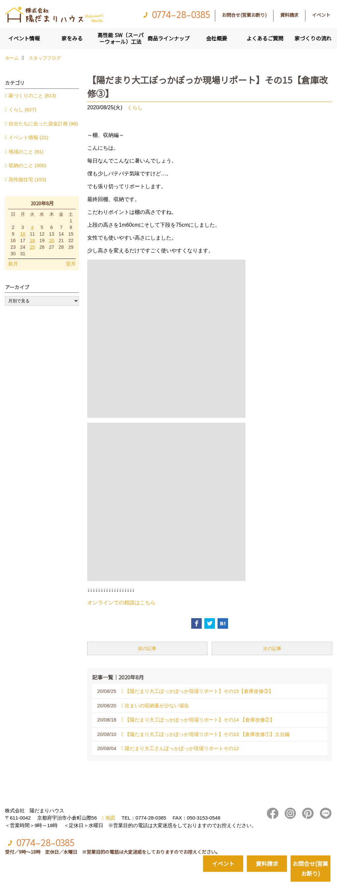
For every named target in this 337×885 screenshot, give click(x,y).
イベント (321, 15)
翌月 (71, 263)
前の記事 (147, 648)
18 (32, 240)
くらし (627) (22, 109)
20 (51, 240)
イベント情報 (24, 38)
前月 (13, 263)
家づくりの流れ (313, 38)
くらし (135, 107)
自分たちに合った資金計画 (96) (43, 123)
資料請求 (289, 15)
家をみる (72, 38)
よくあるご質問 (264, 38)
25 (32, 247)
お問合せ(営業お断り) (244, 15)
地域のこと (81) (26, 151)
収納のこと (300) (27, 165)
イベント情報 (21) (28, 137)
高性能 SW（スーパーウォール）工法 (120, 38)
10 (22, 234)
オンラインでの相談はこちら (121, 602)
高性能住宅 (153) (27, 179)
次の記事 (272, 648)
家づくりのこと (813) (32, 95)
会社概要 (216, 38)
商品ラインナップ (168, 38)
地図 (110, 818)
